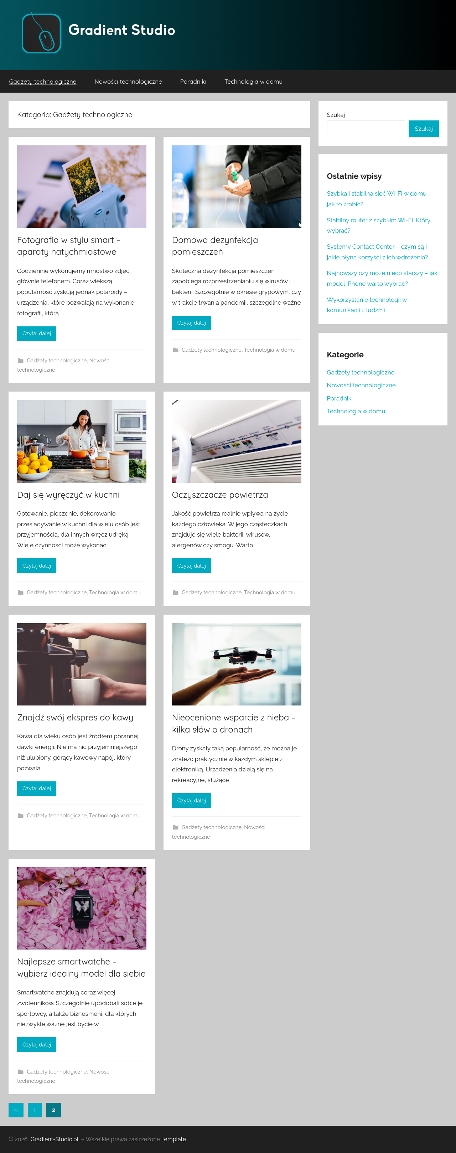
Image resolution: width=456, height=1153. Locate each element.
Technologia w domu (253, 81)
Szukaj (336, 114)
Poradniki (193, 81)
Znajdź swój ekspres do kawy (75, 717)
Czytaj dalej (36, 333)
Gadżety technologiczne (43, 81)
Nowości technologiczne (128, 81)
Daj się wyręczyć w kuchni (68, 494)
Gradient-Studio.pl (54, 1139)
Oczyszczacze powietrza (220, 494)
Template (173, 1139)
